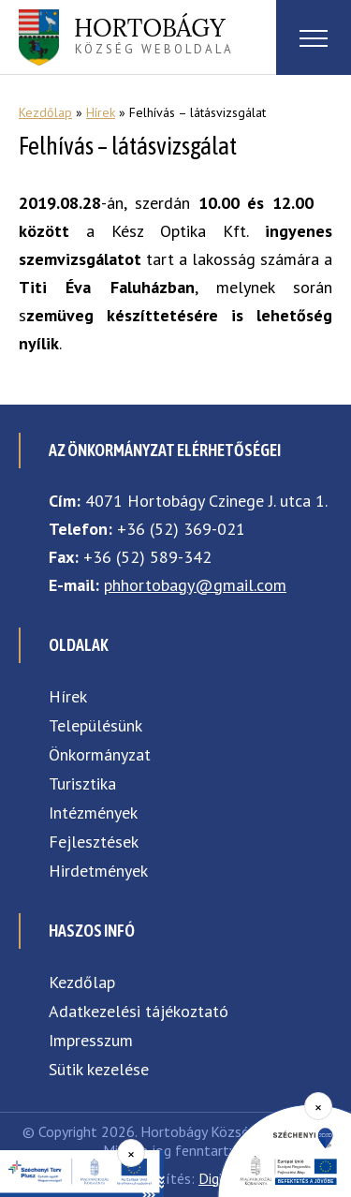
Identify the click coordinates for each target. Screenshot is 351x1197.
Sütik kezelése (99, 1069)
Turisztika (82, 783)
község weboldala (154, 34)
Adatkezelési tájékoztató (138, 1011)
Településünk (95, 725)
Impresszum (91, 1040)
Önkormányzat (100, 754)
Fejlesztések (94, 841)
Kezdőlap (45, 112)
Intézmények (93, 812)
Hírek (100, 112)
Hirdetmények (98, 870)
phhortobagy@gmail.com (195, 585)
